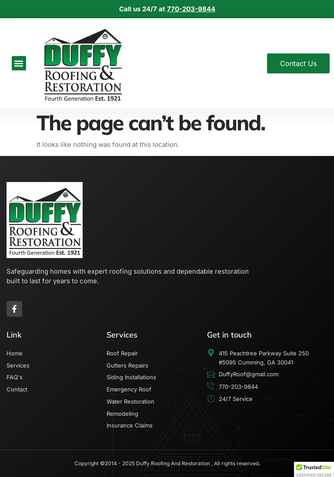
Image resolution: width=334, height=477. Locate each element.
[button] (19, 63)
